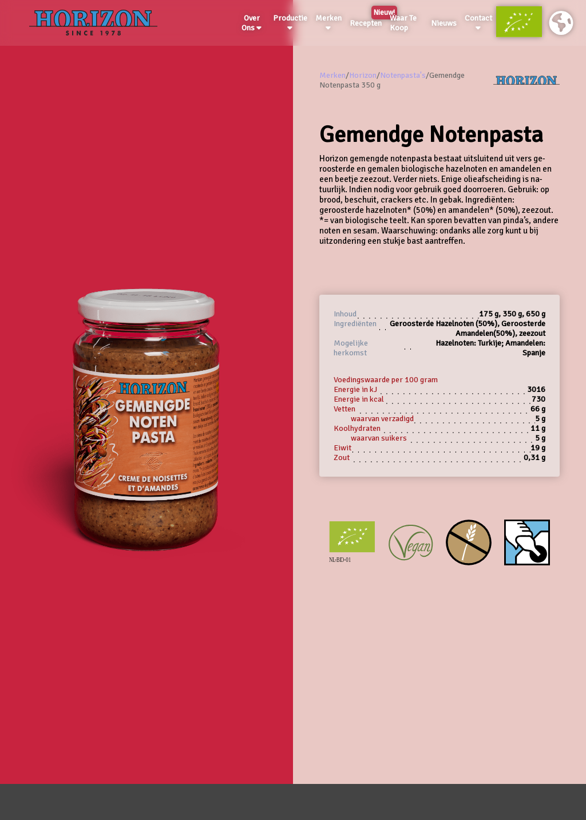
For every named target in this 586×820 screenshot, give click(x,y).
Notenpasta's (403, 75)
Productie (290, 22)
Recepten (368, 21)
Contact (478, 22)
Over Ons (251, 23)
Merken (328, 22)
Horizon (363, 75)
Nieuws (444, 23)
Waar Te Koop (403, 23)
